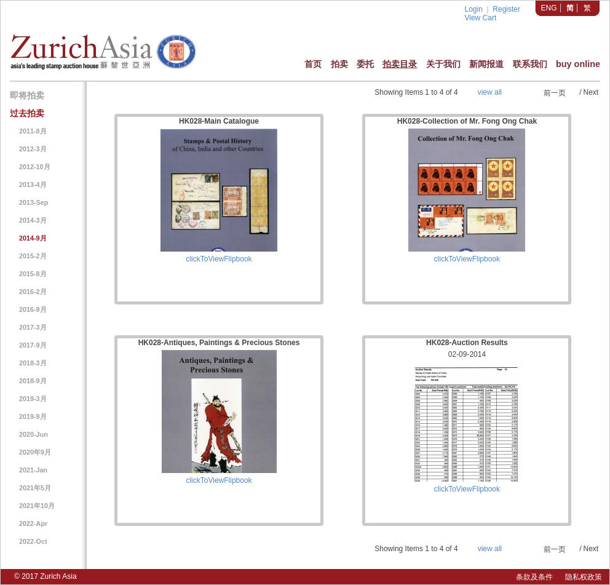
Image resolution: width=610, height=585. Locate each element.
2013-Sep (33, 202)
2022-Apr (33, 523)
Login (473, 9)
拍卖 (339, 64)
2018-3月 (33, 363)
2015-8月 (33, 273)
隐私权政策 (583, 577)
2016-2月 (33, 291)
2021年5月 (35, 487)
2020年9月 (35, 452)
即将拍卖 (27, 95)
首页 (313, 64)
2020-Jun (33, 434)
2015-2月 (33, 256)
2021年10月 (37, 505)
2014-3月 (33, 220)
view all (490, 92)
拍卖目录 (399, 64)
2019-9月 (33, 416)
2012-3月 (33, 149)
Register (506, 9)
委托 (365, 64)
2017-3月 (33, 327)
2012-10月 (34, 166)
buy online (578, 64)
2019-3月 (33, 398)
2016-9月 (33, 309)
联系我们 (530, 64)
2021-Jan (33, 470)
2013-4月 (33, 184)
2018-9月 (33, 380)
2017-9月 (33, 345)
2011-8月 (33, 131)
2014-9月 (33, 238)
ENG (549, 8)
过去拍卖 (27, 113)
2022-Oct (33, 541)
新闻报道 (486, 64)
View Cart (480, 18)
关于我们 (443, 64)
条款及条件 (534, 577)
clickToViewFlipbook (219, 259)
